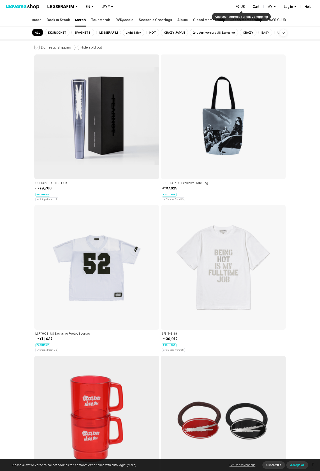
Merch (80, 20)
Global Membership (209, 20)
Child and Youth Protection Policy (145, 392)
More (160, 359)
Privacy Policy (182, 392)
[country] (240, 6)
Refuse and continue (242, 465)
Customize (273, 465)
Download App (273, 440)
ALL (37, 32)
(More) (131, 465)
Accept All (297, 465)
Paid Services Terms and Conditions (92, 392)
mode (36, 20)
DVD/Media (124, 20)
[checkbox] (52, 47)
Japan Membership (246, 20)
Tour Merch (100, 20)
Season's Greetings (155, 20)
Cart (256, 7)
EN (88, 7)
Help (308, 7)
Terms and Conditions (47, 392)
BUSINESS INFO (114, 412)
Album (182, 20)
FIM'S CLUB (276, 20)
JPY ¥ (106, 7)
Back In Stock (58, 20)
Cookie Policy (206, 392)
